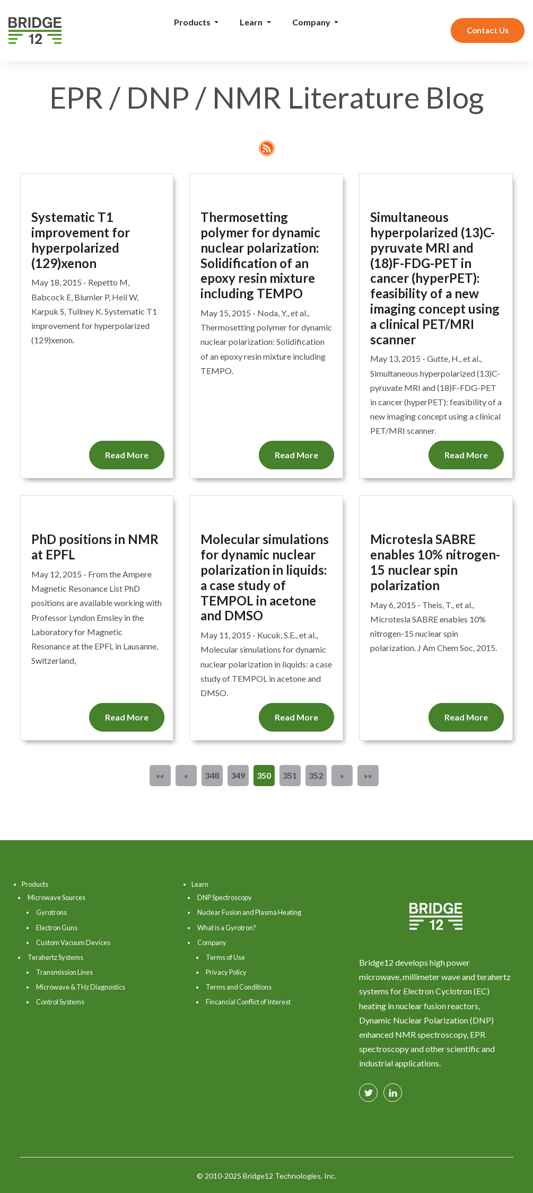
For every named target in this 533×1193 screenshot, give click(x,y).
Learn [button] (252, 22)
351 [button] (290, 775)
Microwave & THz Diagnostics (80, 987)
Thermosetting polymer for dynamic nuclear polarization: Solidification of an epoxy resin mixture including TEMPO (260, 255)
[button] (160, 775)
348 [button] (212, 775)
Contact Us (488, 30)
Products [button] (193, 22)
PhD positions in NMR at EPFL (95, 547)
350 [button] (264, 775)
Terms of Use (225, 957)
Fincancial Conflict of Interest (248, 1002)
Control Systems (60, 1002)
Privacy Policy (226, 972)
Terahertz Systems (55, 957)
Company (211, 942)
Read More (126, 455)
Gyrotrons (51, 912)
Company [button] (312, 22)
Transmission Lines (64, 972)
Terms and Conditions (239, 987)
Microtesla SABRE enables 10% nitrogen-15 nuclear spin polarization (435, 562)
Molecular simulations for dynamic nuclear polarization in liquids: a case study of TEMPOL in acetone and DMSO (264, 577)
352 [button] (316, 775)
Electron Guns (56, 927)
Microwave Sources (56, 897)
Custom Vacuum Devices (73, 942)
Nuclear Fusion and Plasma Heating (249, 912)
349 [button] (238, 775)
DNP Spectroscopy (224, 897)
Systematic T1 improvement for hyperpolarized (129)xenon (80, 240)
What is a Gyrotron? (226, 927)
